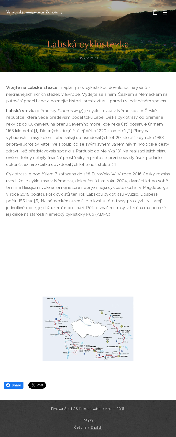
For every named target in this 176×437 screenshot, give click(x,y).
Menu (165, 12)
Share (13, 385)
